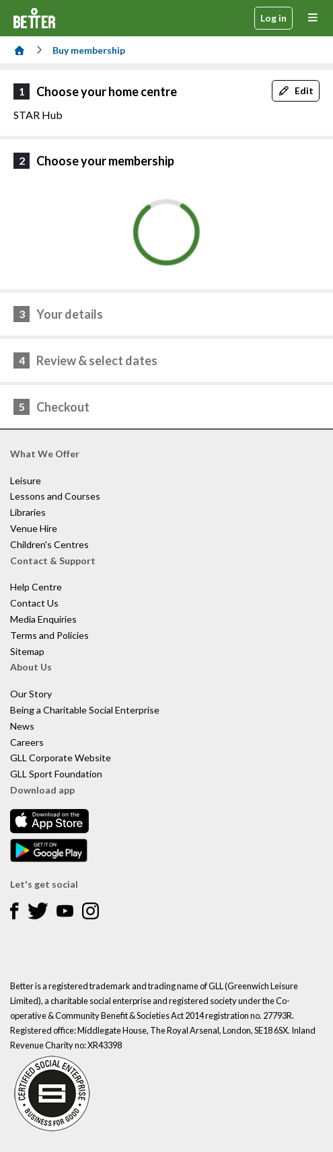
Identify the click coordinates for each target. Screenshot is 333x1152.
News (22, 726)
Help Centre (36, 586)
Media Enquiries (43, 619)
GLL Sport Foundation (56, 773)
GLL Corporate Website (60, 757)
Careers (27, 742)
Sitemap (27, 651)
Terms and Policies (49, 635)
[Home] (19, 50)
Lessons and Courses (55, 496)
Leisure (25, 480)
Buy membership (88, 50)
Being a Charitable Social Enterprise (84, 710)
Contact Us (34, 603)
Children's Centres (49, 544)
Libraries (28, 512)
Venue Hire (33, 528)
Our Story (31, 693)
